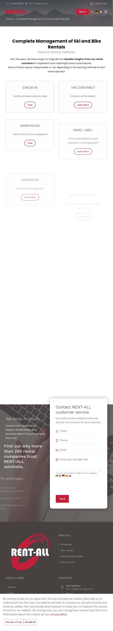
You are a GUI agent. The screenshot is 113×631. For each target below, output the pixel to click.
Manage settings (14, 622)
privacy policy (58, 614)
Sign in (82, 11)
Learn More (83, 104)
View (30, 104)
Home (9, 18)
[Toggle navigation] (105, 11)
